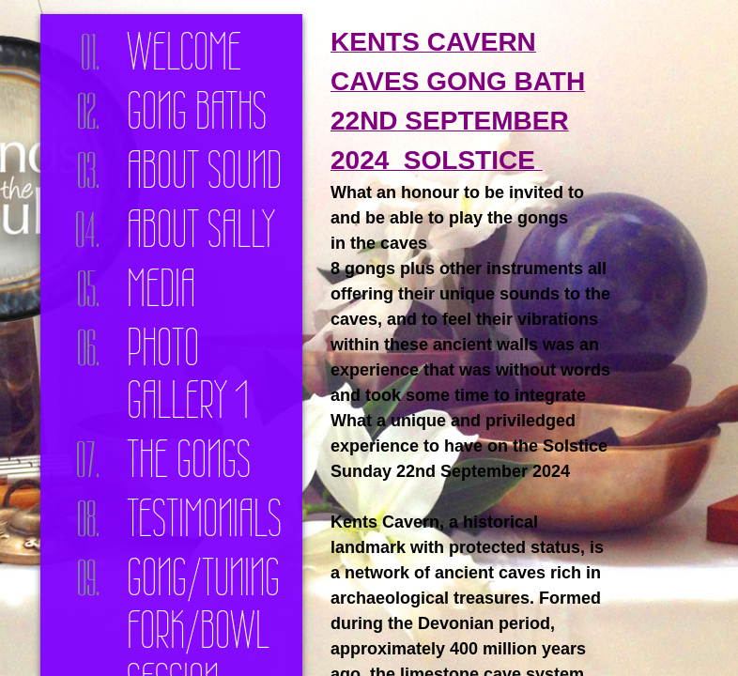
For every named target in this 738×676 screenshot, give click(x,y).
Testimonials (204, 518)
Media (161, 288)
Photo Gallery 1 (188, 373)
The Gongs (189, 459)
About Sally (201, 229)
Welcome (184, 52)
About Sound (204, 170)
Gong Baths (197, 111)
